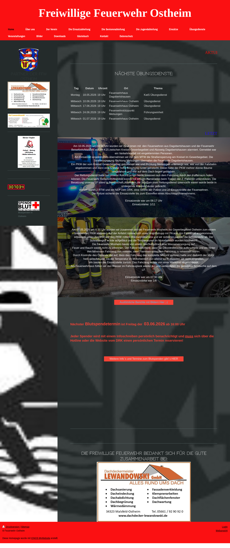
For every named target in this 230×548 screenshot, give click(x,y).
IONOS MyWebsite (40, 538)
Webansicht (222, 530)
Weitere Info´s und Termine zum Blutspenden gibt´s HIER (144, 358)
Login (225, 526)
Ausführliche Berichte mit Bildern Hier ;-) (144, 302)
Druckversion (11, 526)
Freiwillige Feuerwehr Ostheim (114, 13)
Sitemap (25, 526)
